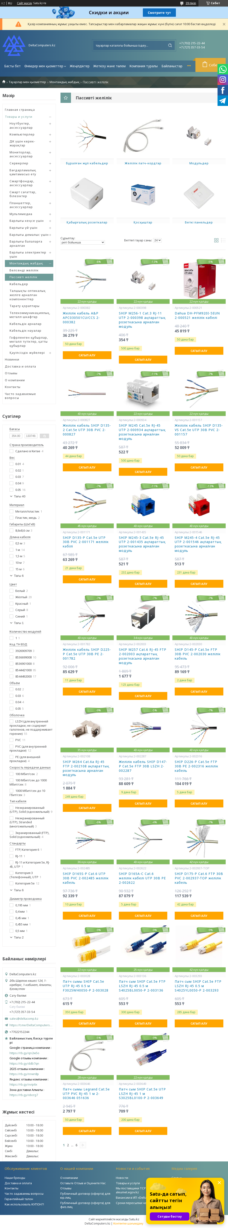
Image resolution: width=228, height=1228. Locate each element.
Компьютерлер (22, 134)
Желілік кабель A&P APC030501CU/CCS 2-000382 (81, 317)
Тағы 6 (19, 575)
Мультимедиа (21, 214)
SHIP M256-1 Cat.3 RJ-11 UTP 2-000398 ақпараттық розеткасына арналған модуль (142, 320)
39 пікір (191, 3)
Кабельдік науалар (25, 330)
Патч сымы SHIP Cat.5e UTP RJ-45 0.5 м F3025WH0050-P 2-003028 (85, 985)
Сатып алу (87, 355)
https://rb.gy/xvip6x (23, 1084)
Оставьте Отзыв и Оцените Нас (83, 1183)
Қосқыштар (143, 222)
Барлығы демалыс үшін (29, 235)
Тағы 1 (19, 623)
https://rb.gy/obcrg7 (24, 1095)
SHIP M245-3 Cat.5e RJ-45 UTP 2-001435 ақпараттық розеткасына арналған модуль (142, 544)
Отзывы (11, 373)
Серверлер (19, 163)
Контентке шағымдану (128, 1223)
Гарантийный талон (19, 1199)
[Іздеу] (170, 45)
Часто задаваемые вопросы (20, 396)
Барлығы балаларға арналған (26, 243)
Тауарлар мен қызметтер (27, 82)
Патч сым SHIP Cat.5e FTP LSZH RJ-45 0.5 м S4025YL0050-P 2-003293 (198, 985)
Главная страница (20, 110)
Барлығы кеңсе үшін (27, 221)
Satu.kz (134, 1219)
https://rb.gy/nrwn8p (24, 1074)
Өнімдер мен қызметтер (43, 66)
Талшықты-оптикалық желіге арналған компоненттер (28, 295)
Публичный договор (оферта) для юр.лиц (85, 1195)
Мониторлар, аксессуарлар (21, 154)
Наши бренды (15, 1178)
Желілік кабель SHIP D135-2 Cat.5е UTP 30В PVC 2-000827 (87, 429)
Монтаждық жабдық (64, 82)
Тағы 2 (19, 937)
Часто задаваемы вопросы (24, 1193)
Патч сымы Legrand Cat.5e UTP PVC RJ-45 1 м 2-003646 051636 (86, 1093)
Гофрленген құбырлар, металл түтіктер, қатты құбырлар (29, 341)
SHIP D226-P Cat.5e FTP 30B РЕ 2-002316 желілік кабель (196, 766)
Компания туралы (143, 66)
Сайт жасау (24, 3)
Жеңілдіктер (80, 66)
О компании (15, 380)
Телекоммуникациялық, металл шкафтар (30, 315)
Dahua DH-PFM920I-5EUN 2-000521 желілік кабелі (197, 315)
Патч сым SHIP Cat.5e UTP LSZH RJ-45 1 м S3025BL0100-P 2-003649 (142, 1093)
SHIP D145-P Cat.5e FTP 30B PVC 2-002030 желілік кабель (198, 654)
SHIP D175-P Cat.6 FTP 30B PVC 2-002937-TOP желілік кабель (199, 878)
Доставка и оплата (20, 366)
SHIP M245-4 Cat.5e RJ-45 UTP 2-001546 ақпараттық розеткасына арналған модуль (198, 544)
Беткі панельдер (199, 222)
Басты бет (12, 66)
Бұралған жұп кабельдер (87, 163)
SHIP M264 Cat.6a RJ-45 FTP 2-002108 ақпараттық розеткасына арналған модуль (86, 768)
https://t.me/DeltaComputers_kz (31, 1025)
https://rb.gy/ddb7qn (24, 1064)
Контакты (12, 387)
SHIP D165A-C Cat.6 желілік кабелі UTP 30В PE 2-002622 (142, 878)
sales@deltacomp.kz (24, 1019)
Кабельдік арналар (26, 324)
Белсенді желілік (24, 270)
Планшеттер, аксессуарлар (21, 205)
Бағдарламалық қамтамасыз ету (23, 172)
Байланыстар (171, 66)
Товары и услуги (18, 117)
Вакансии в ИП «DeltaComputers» (140, 1197)
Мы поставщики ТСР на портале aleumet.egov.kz (139, 1190)
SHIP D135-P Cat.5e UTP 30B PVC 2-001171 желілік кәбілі (86, 542)
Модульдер (199, 163)
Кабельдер (19, 284)
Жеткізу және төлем (109, 66)
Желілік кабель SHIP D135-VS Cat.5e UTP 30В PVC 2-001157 (199, 429)
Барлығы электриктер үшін (28, 254)
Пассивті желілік (23, 277)
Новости (122, 1178)
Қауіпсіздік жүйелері (27, 353)
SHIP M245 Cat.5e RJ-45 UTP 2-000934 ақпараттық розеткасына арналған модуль (142, 432)
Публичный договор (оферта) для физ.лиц (85, 1205)
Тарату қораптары (25, 306)
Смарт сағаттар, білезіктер (23, 194)
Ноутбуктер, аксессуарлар (21, 125)
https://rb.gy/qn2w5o (24, 1053)
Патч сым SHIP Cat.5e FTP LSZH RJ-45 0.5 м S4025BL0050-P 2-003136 (142, 985)
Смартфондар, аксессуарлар (22, 183)
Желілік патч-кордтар (143, 163)
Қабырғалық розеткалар (87, 222)
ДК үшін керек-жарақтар (22, 143)
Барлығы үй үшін (23, 228)
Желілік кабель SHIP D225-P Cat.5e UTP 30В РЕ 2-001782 (87, 654)
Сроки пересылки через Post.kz (139, 1203)
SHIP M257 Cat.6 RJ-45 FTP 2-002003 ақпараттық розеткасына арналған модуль (142, 656)
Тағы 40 (19, 496)
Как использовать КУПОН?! (24, 1204)
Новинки (12, 359)
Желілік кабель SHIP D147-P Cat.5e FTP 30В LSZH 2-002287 (143, 766)
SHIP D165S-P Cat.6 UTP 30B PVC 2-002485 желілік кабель (86, 878)
